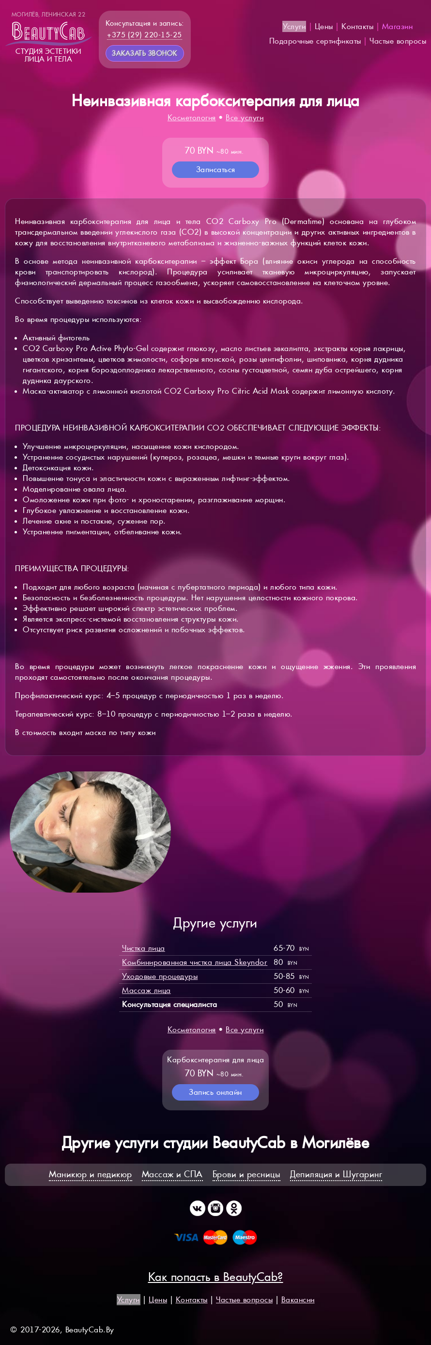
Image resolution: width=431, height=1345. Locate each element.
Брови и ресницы (247, 1174)
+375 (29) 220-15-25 (144, 34)
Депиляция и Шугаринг (336, 1174)
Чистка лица (143, 948)
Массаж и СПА (172, 1174)
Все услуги (244, 117)
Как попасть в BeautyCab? (215, 1276)
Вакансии (298, 1300)
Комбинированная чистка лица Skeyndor (194, 962)
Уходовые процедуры (160, 976)
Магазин (397, 26)
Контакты (357, 26)
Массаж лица (146, 990)
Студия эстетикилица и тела (48, 37)
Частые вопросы (397, 41)
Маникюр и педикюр (90, 1174)
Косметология (192, 117)
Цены (324, 26)
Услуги (294, 26)
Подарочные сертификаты (315, 41)
